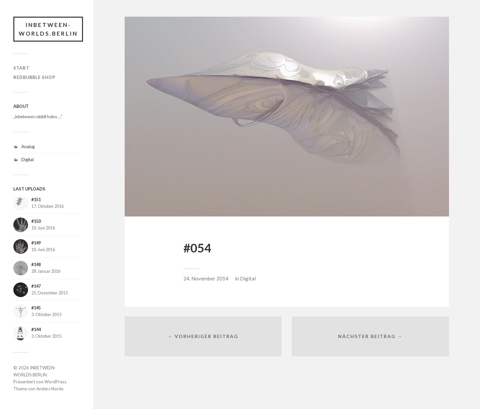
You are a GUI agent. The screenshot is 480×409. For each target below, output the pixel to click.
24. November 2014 (205, 278)
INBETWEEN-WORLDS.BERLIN (48, 29)
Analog (28, 146)
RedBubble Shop (34, 77)
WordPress (55, 381)
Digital (27, 159)
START (21, 68)
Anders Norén (49, 388)
